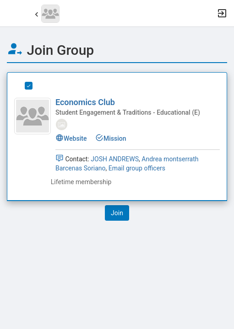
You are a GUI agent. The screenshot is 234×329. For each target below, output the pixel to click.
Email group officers (137, 168)
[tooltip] (61, 123)
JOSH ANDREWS (115, 159)
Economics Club (85, 102)
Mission (110, 138)
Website (71, 138)
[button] (11, 13)
